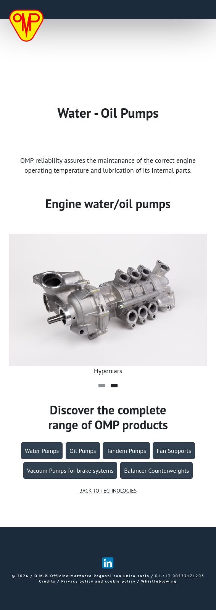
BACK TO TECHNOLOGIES (108, 490)
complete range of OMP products (108, 417)
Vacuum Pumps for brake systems (70, 470)
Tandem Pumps (126, 450)
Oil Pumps (82, 450)
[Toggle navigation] (197, 9)
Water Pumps (42, 450)
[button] (102, 386)
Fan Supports (173, 450)
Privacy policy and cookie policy (98, 581)
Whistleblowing (159, 581)
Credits (47, 581)
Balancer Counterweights (156, 470)
